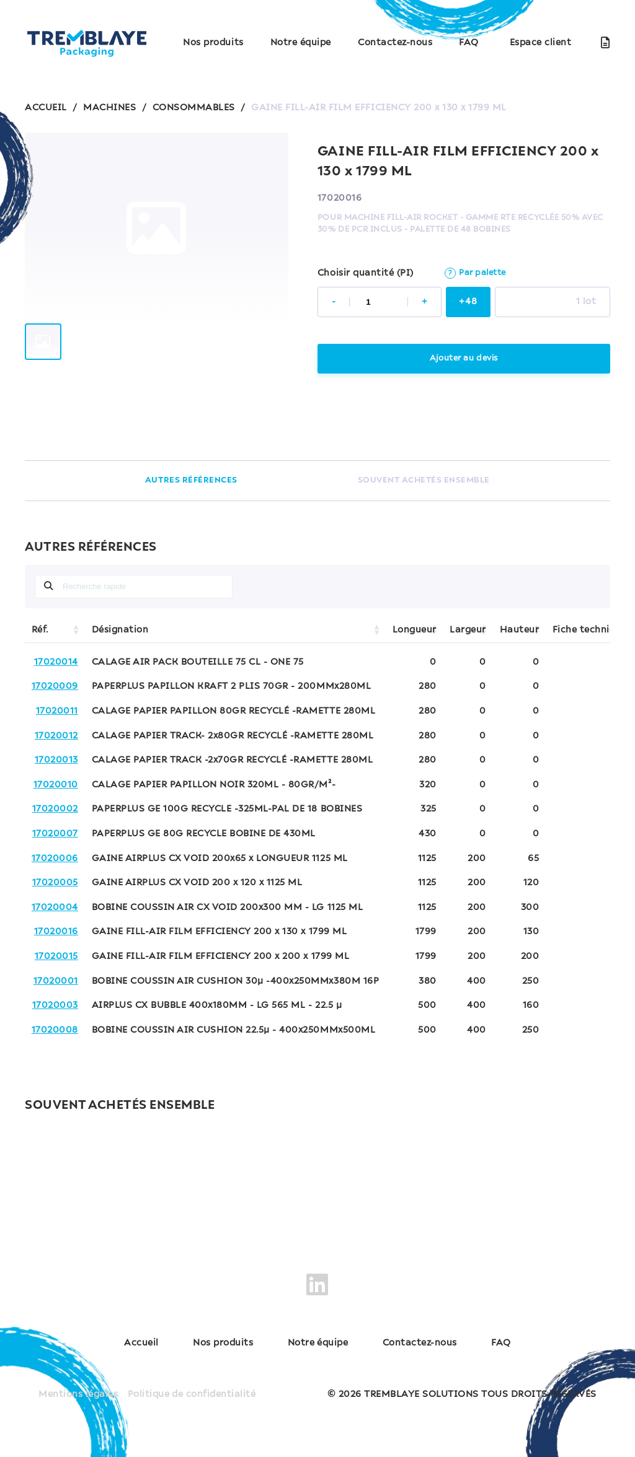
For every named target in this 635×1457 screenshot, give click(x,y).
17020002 (55, 809)
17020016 (56, 931)
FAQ (469, 42)
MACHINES (109, 107)
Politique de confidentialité (191, 1393)
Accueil (139, 1343)
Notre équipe (300, 42)
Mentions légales (78, 1393)
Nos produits (213, 42)
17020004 (55, 907)
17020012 (56, 736)
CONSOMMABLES (194, 107)
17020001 (55, 981)
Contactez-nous (395, 42)
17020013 (56, 760)
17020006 (55, 858)
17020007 (55, 833)
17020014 (56, 662)
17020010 (55, 785)
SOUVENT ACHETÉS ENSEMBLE (424, 480)
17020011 (57, 711)
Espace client (541, 42)
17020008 (55, 1030)
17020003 (55, 1005)
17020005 (55, 882)
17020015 (56, 956)
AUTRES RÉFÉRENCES (191, 480)
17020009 (55, 686)
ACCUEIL (46, 107)
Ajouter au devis (463, 358)
